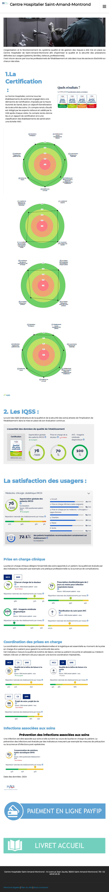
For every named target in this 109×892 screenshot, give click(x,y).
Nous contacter (41, 887)
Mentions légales (11, 887)
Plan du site (26, 887)
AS (9, 395)
